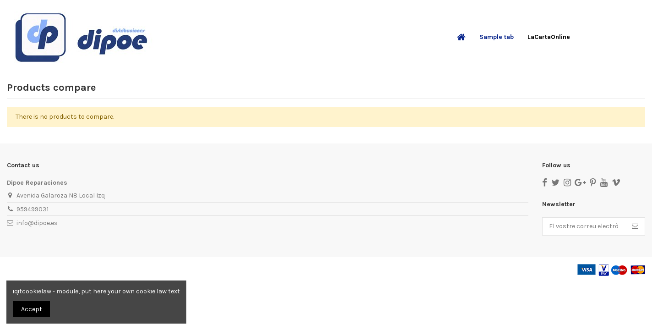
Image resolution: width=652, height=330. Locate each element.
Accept (31, 309)
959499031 (32, 209)
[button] (497, 37)
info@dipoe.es (37, 223)
